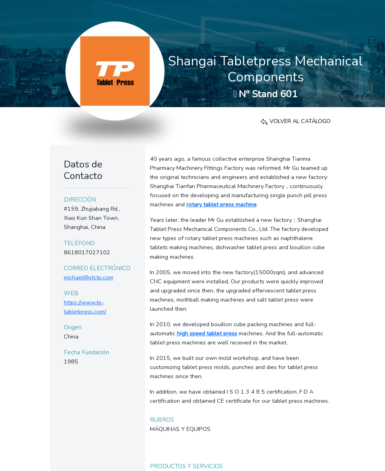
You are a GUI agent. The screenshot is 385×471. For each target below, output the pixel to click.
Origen (73, 327)
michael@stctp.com (88, 277)
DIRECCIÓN (80, 200)
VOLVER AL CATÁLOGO (295, 121)
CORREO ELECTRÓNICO (97, 268)
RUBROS (162, 420)
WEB (71, 293)
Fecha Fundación (86, 352)
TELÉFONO (79, 243)
